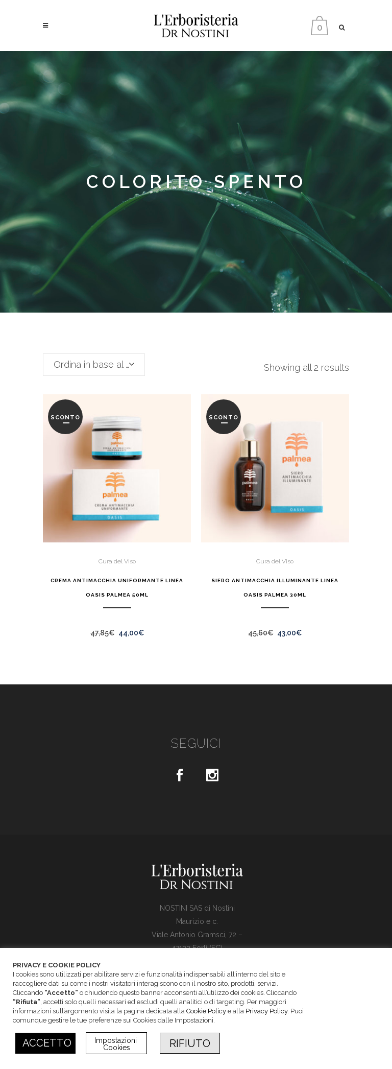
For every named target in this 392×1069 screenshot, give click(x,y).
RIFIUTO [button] (189, 1043)
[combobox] (94, 364)
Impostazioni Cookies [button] (116, 1044)
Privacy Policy (266, 1011)
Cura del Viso (117, 561)
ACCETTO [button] (46, 1043)
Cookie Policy (206, 1011)
